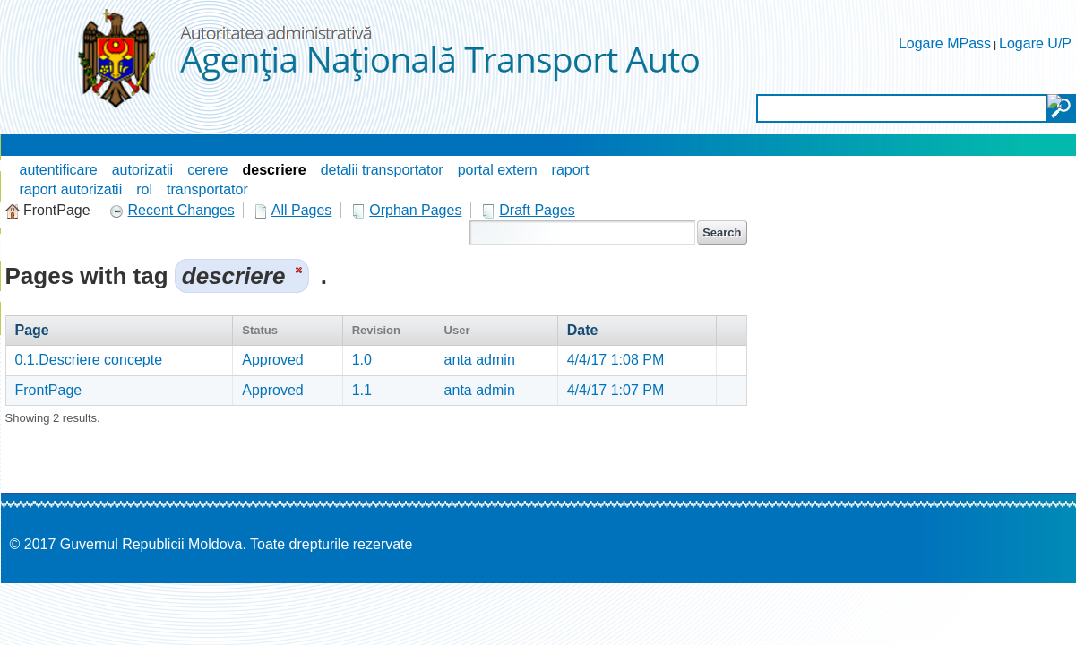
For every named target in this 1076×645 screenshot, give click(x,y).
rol (144, 189)
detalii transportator (382, 169)
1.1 (362, 390)
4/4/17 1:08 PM (616, 359)
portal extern (498, 169)
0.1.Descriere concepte (89, 359)
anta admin (479, 359)
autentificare (59, 169)
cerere (207, 169)
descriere (274, 169)
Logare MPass (945, 43)
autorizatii (142, 169)
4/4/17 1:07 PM (616, 390)
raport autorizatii (71, 189)
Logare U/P (1035, 43)
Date (582, 330)
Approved (273, 359)
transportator (207, 189)
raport (571, 169)
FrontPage (48, 390)
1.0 (362, 359)
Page (32, 330)
